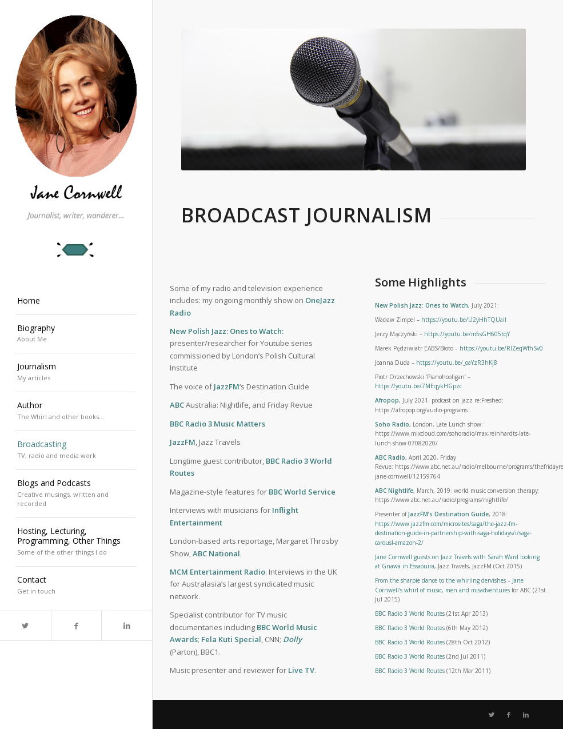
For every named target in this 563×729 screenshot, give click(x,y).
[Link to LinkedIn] (126, 625)
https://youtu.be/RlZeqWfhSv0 (501, 348)
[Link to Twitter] (25, 625)
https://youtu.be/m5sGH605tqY (467, 334)
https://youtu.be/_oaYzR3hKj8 (456, 362)
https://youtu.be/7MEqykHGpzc (418, 386)
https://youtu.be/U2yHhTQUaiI (463, 320)
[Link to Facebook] (76, 625)
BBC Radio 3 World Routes (410, 614)
